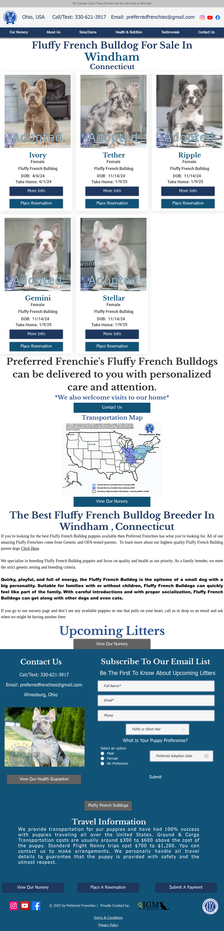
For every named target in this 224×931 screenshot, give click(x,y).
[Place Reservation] (36, 203)
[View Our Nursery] (112, 502)
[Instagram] (202, 17)
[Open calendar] (206, 756)
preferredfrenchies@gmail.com (51, 685)
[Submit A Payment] (186, 887)
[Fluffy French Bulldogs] (108, 806)
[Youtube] (210, 17)
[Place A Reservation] (108, 887)
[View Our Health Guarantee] (44, 779)
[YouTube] (24, 905)
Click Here (30, 548)
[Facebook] (218, 17)
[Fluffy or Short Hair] (157, 729)
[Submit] (155, 777)
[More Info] (36, 191)
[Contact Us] (112, 408)
